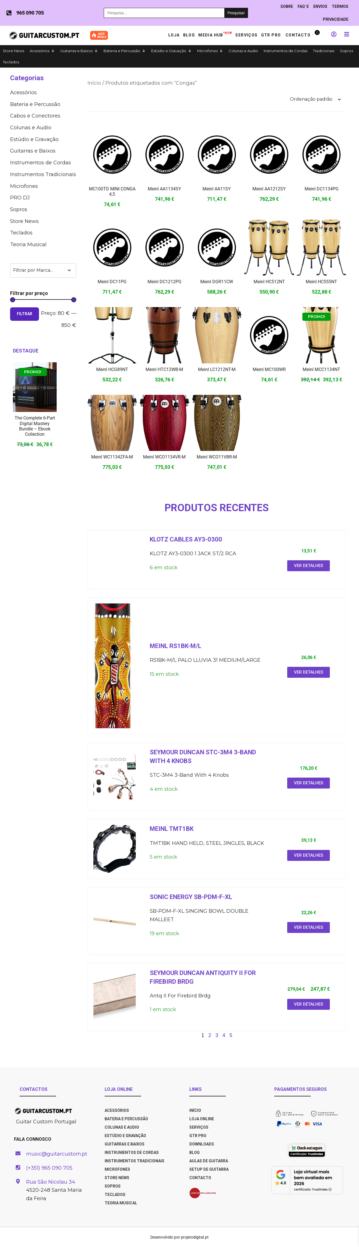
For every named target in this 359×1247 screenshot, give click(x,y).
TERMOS (340, 6)
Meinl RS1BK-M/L (175, 645)
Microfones (207, 51)
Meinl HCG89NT (112, 369)
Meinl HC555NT (321, 281)
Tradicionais (323, 51)
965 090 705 (30, 13)
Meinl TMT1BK (172, 828)
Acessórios (39, 51)
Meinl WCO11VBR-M (217, 457)
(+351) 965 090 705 (49, 1168)
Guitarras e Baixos (76, 51)
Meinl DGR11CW (216, 281)
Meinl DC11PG (112, 281)
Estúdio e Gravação (168, 51)
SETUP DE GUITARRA (209, 1169)
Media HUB (215, 33)
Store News (13, 51)
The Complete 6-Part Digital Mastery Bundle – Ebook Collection (35, 426)
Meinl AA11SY (216, 189)
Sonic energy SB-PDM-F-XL (191, 896)
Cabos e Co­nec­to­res (35, 116)
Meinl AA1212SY (269, 189)
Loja (174, 35)
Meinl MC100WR (269, 369)
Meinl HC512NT (269, 281)
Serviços (246, 35)
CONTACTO (200, 1177)
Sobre (286, 6)
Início (94, 83)
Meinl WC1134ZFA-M (112, 457)
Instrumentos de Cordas (285, 51)
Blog (189, 35)
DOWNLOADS (201, 1144)
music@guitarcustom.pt (56, 1154)
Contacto (298, 35)
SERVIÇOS (198, 1127)
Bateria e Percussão (121, 51)
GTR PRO (271, 35)
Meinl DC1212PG (164, 281)
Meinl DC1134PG (322, 189)
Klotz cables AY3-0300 (186, 539)
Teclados (11, 62)
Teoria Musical (28, 244)
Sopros (346, 51)
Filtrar (24, 314)
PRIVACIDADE (335, 19)
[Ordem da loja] (315, 99)
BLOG (194, 1152)
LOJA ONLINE (201, 1119)
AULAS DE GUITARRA (208, 1161)
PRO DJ (20, 198)
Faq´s (303, 6)
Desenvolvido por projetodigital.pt (179, 1237)
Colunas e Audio (243, 51)
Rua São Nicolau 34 (50, 1182)
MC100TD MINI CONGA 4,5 (112, 191)
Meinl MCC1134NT (321, 369)
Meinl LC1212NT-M (217, 369)
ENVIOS (320, 6)
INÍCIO (195, 1110)
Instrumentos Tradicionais (43, 174)
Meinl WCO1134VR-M (164, 457)
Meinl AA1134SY (164, 189)
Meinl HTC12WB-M (164, 369)
